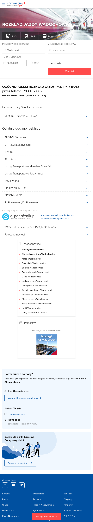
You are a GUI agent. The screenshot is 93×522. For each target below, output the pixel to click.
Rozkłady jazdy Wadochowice (36, 272)
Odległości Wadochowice (34, 285)
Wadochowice (32, 244)
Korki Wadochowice (31, 307)
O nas (5, 504)
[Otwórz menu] (3, 4)
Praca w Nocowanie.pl (43, 504)
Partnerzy (68, 504)
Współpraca (38, 493)
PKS (14, 36)
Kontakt (6, 493)
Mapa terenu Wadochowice (35, 299)
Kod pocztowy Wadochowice (36, 281)
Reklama (37, 499)
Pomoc (5, 499)
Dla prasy (68, 499)
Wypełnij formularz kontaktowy (25, 398)
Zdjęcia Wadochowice (32, 267)
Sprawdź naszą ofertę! (20, 463)
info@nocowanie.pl (17, 414)
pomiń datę (56, 63)
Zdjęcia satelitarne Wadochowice (38, 290)
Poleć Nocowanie (10, 516)
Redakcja (68, 493)
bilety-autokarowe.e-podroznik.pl (55, 218)
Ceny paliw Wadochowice (34, 312)
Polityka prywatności (74, 510)
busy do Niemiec (66, 215)
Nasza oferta (8, 510)
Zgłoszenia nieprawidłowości (41, 512)
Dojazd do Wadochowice (34, 263)
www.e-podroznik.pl (49, 215)
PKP (32, 36)
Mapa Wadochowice (31, 258)
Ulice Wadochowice (31, 276)
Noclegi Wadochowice (46, 516)
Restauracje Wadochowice (35, 294)
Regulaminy (69, 515)
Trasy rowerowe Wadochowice (37, 303)
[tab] (46, 116)
